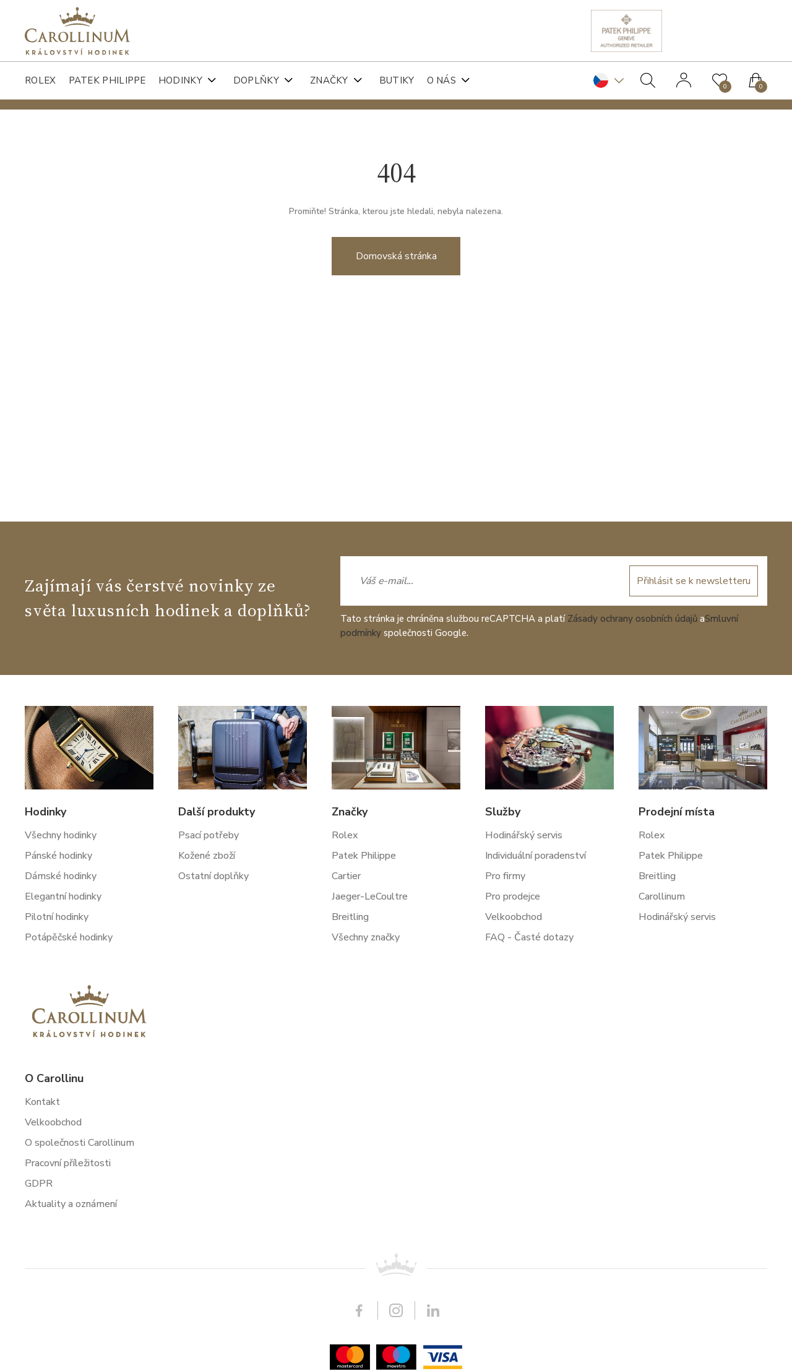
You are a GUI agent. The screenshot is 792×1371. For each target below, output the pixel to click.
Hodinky (180, 80)
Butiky (397, 80)
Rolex (40, 80)
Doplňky (256, 80)
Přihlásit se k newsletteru (694, 964)
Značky (329, 80)
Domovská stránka (396, 277)
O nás (442, 80)
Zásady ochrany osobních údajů (632, 1002)
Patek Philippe (107, 80)
